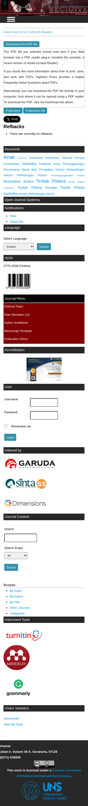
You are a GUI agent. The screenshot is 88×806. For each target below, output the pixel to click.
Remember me (21, 426)
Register (77, 6)
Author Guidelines (16, 322)
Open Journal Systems (22, 200)
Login (63, 6)
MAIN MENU (11, 19)
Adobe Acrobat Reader (42, 63)
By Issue (16, 591)
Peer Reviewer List (16, 314)
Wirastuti (46, 31)
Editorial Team (13, 306)
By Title (15, 602)
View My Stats (13, 724)
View (13, 216)
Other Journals (20, 608)
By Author (16, 596)
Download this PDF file (21, 44)
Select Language (15, 238)
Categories (17, 613)
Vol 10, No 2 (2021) (26, 31)
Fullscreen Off (35, 110)
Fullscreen (13, 110)
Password (10, 412)
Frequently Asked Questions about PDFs (30, 82)
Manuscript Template (18, 331)
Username (11, 399)
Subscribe (16, 221)
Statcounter (11, 718)
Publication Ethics (16, 339)
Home (7, 31)
